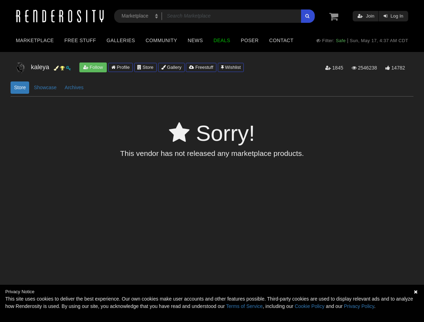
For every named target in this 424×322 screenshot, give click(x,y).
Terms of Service (244, 306)
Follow (93, 67)
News (195, 40)
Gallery (171, 67)
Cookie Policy (310, 306)
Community (161, 40)
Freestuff (201, 67)
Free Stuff (80, 40)
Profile (120, 67)
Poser (250, 40)
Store (145, 67)
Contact (281, 40)
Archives (74, 87)
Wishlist (231, 67)
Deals (222, 40)
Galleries (120, 40)
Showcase (45, 87)
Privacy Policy (359, 306)
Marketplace (35, 40)
